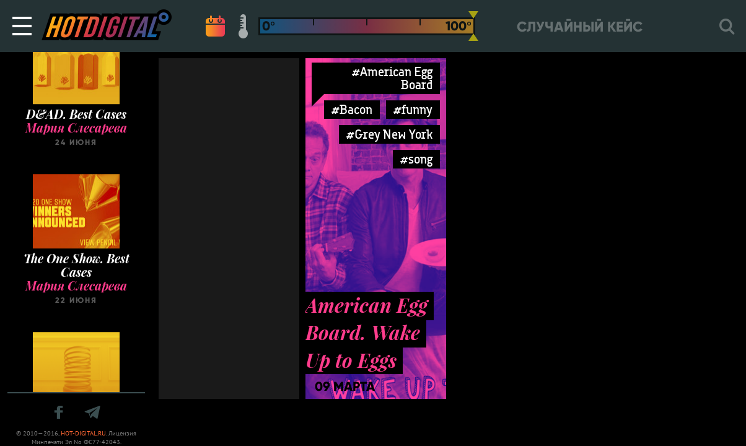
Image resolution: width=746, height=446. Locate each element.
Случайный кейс (580, 27)
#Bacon (351, 109)
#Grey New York (389, 134)
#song (416, 159)
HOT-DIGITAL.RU (83, 433)
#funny (412, 109)
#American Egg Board (392, 78)
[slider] (473, 26)
